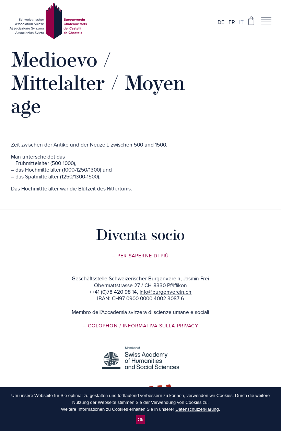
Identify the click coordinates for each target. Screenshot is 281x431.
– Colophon (101, 326)
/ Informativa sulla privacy (158, 326)
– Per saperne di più (140, 256)
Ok (140, 419)
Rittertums (119, 189)
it (241, 22)
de (221, 22)
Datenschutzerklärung (197, 409)
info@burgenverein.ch (165, 292)
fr (232, 22)
